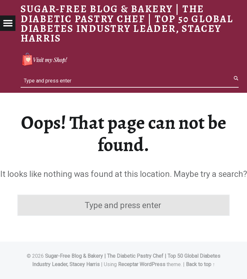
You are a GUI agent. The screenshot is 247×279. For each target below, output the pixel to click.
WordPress (152, 264)
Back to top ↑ (200, 264)
